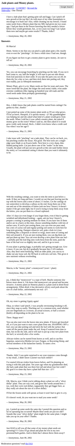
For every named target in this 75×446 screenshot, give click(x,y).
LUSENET (21, 8)
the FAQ (29, 444)
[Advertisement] (37, 174)
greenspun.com (7, 8)
